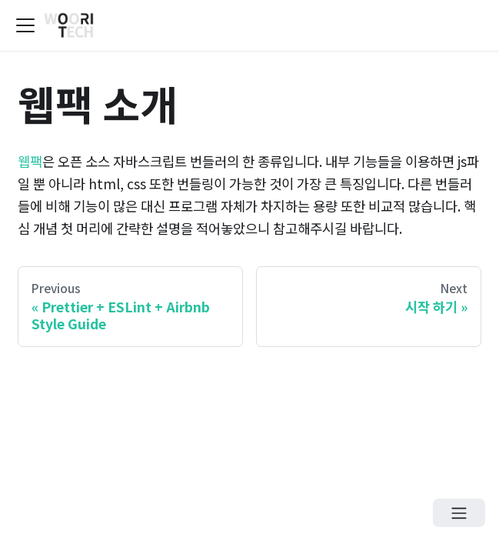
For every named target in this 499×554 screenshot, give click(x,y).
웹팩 (30, 161)
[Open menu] (459, 513)
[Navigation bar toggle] (25, 25)
